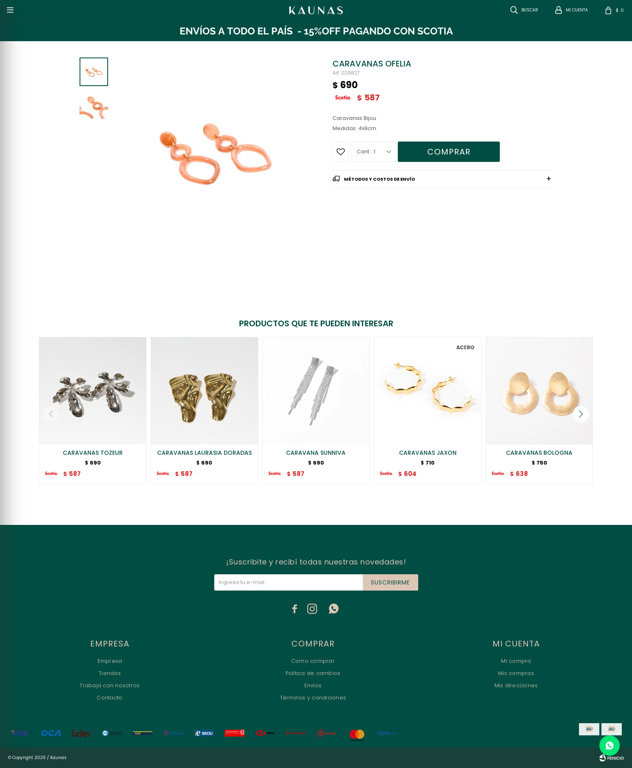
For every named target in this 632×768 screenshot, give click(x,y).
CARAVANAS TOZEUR (93, 453)
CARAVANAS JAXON (428, 453)
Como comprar (313, 661)
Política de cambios (313, 673)
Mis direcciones (516, 685)
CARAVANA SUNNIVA (316, 453)
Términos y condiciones (313, 698)
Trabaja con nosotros (110, 685)
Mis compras (516, 673)
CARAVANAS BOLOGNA (539, 453)
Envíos (313, 685)
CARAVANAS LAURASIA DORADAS (204, 453)
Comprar (448, 151)
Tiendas (110, 673)
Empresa (110, 661)
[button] (581, 414)
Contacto (109, 698)
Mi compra (516, 661)
